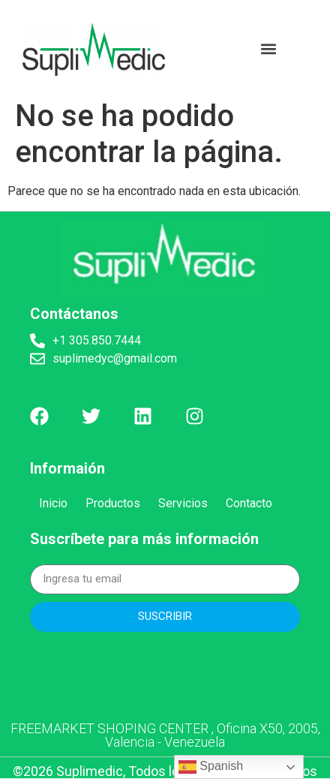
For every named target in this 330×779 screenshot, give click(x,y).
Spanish (210, 767)
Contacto (249, 503)
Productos (113, 503)
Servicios (183, 503)
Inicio (53, 503)
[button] (268, 49)
